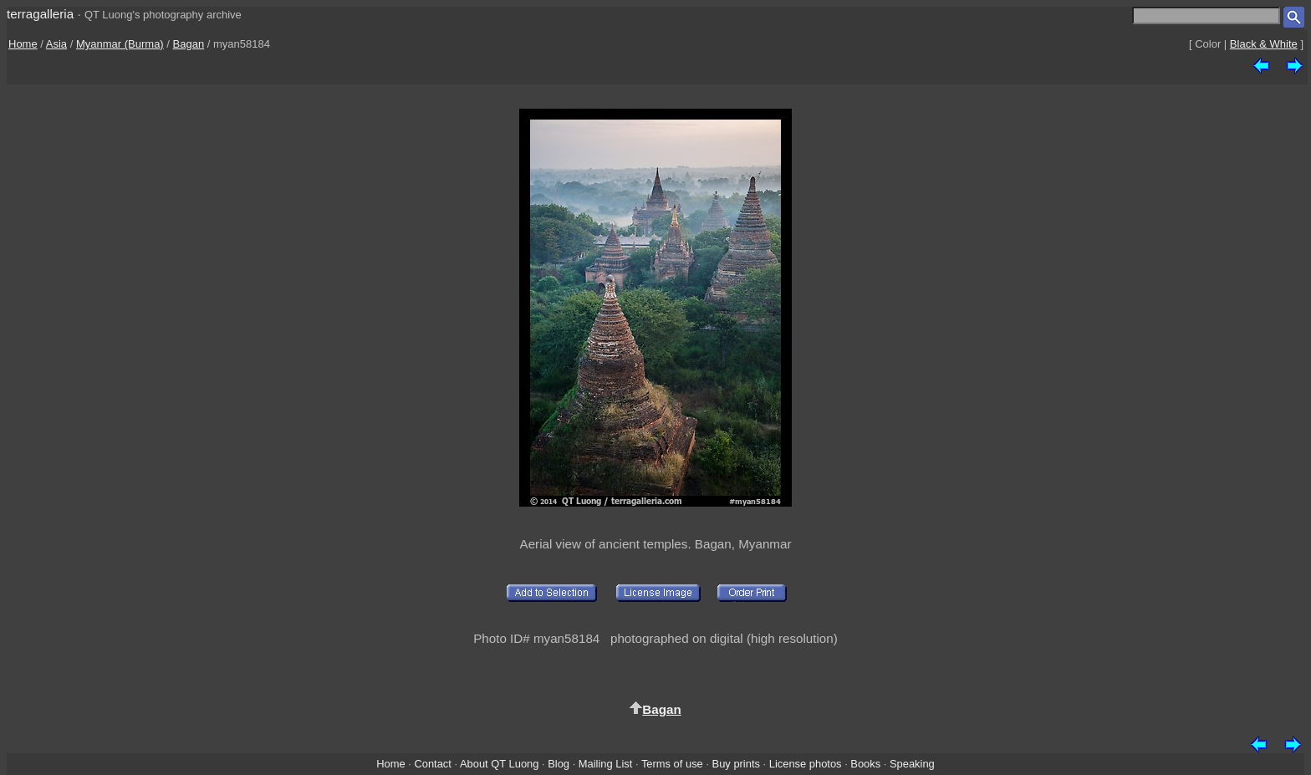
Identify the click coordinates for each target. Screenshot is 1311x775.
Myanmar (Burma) (120, 44)
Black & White (1264, 44)
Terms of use (672, 763)
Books (865, 763)
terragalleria (40, 14)
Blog (558, 763)
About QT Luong (499, 763)
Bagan (189, 44)
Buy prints (736, 763)
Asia (56, 44)
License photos (805, 763)
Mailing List (606, 763)
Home (23, 44)
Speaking (912, 763)
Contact (432, 763)
